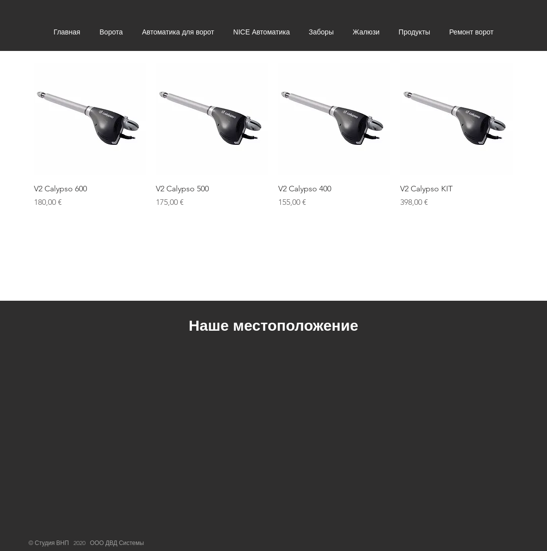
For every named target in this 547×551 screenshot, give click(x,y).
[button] (111, 32)
